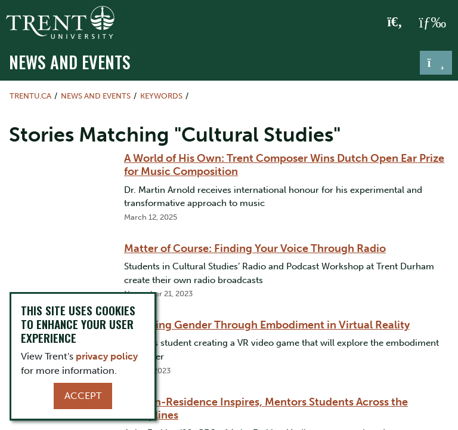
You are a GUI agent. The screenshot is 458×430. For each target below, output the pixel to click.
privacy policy (107, 356)
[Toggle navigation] (436, 63)
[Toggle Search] (395, 22)
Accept (82, 395)
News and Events (70, 61)
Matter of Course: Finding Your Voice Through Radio (255, 248)
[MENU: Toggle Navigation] (432, 22)
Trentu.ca (30, 95)
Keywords (161, 95)
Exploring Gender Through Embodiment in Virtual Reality (267, 324)
